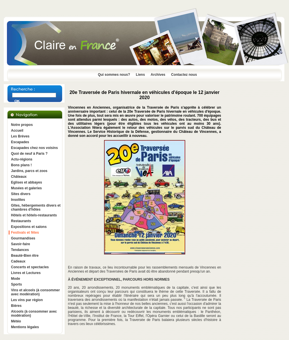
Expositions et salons (29, 227)
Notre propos (22, 125)
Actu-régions (21, 159)
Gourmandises (23, 238)
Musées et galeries (26, 188)
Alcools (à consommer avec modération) (34, 313)
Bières (16, 306)
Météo (16, 321)
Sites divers (20, 194)
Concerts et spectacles (30, 267)
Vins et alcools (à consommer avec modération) (35, 292)
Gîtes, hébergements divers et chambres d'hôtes (35, 207)
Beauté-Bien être (24, 256)
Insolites (18, 200)
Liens (140, 75)
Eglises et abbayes (26, 182)
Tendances (20, 250)
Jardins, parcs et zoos (29, 171)
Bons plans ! (21, 165)
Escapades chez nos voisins (34, 148)
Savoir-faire (20, 244)
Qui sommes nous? (114, 75)
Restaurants (21, 221)
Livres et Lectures (26, 273)
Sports (16, 284)
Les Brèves (20, 136)
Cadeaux (18, 261)
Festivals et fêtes (25, 233)
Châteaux (19, 177)
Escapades (20, 142)
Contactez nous (184, 75)
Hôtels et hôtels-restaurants (34, 215)
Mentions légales (25, 327)
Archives (158, 75)
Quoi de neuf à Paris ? (29, 154)
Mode (15, 279)
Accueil (17, 131)
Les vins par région (27, 300)
